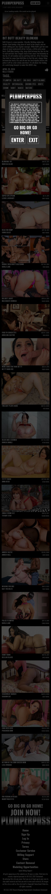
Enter (17, 140)
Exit (33, 140)
